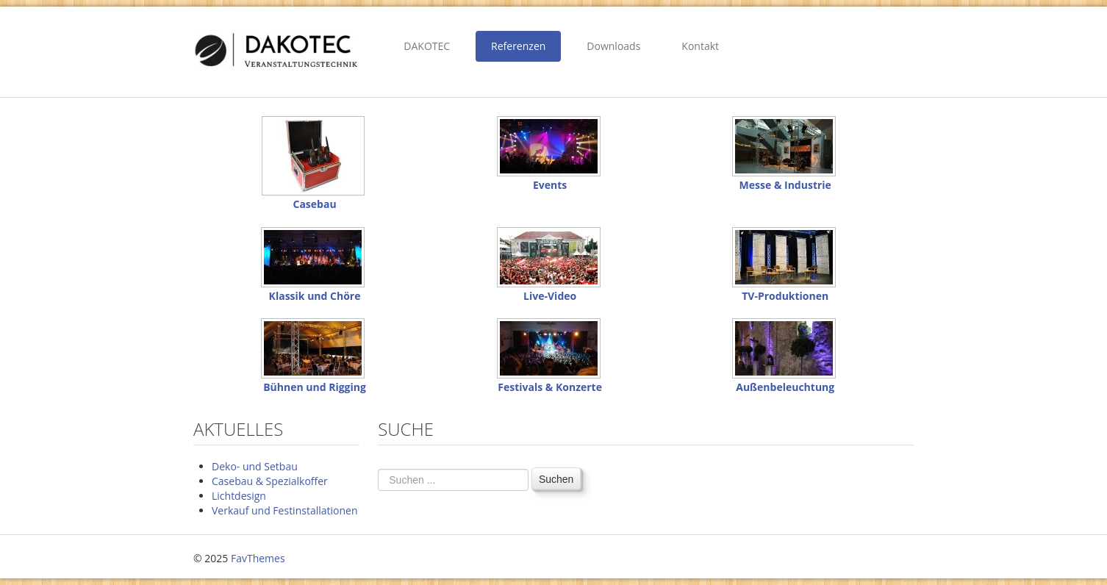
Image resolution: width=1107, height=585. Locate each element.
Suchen (556, 479)
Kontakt (700, 46)
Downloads (613, 46)
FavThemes (258, 558)
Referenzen (518, 46)
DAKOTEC (427, 46)
